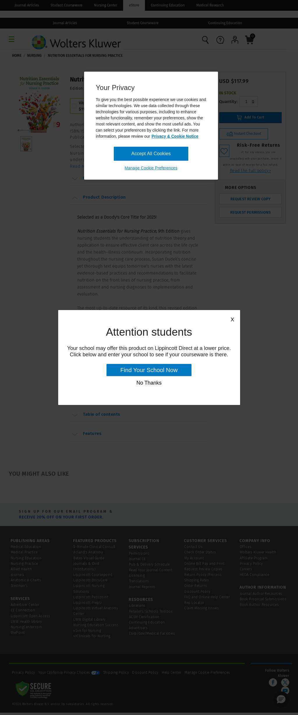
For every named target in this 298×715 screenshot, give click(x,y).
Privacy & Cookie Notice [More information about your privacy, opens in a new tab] (175, 136)
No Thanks (149, 383)
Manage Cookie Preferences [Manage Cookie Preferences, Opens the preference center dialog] (151, 168)
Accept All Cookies (151, 153)
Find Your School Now (149, 370)
